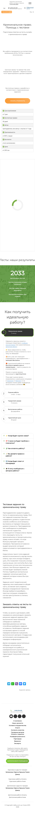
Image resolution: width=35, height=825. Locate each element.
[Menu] (30, 3)
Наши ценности (17, 723)
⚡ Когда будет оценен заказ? (17, 436)
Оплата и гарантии (17, 734)
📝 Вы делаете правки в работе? (15, 455)
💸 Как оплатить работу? (15, 448)
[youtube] (11, 716)
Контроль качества (17, 730)
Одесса (16, 772)
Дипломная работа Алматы (17, 795)
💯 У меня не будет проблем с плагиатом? (17, 442)
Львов (27, 772)
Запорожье (9, 772)
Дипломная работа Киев (17, 797)
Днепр (17, 774)
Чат (4, 8)
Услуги (17, 728)
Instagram (10, 381)
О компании (17, 721)
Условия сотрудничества (17, 725)
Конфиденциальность (17, 736)
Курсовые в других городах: (17, 770)
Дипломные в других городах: (17, 786)
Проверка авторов (17, 732)
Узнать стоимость (17, 101)
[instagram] (24, 716)
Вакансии (17, 741)
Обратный (30, 8)
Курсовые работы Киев (17, 781)
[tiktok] (15, 716)
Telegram (18, 381)
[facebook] (19, 716)
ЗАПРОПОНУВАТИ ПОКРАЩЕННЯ (17, 761)
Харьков (22, 772)
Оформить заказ (6, 12)
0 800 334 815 (14, 7)
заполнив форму (11, 347)
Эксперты (17, 743)
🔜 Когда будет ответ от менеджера (15, 462)
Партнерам (17, 739)
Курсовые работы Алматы (18, 779)
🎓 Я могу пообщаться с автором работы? (15, 470)
